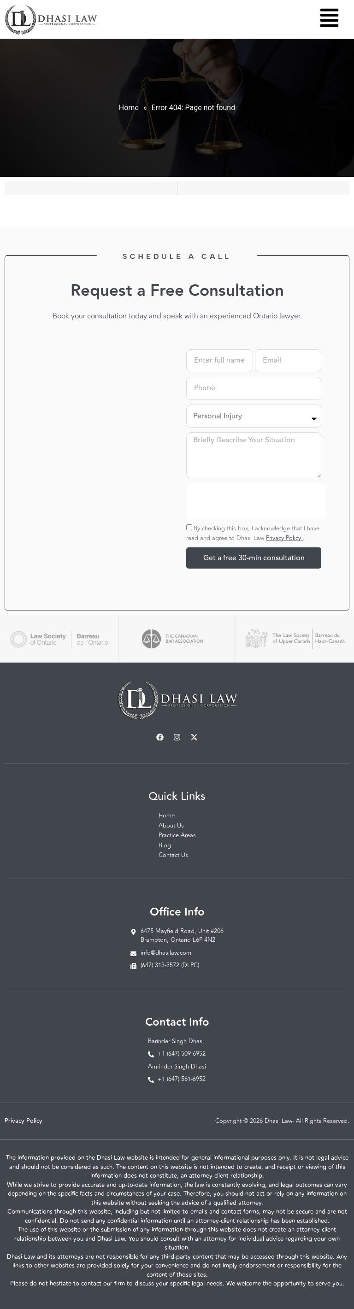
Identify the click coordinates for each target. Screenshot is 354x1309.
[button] (329, 19)
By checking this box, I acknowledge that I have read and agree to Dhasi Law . (252, 532)
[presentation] (256, 501)
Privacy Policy (284, 537)
